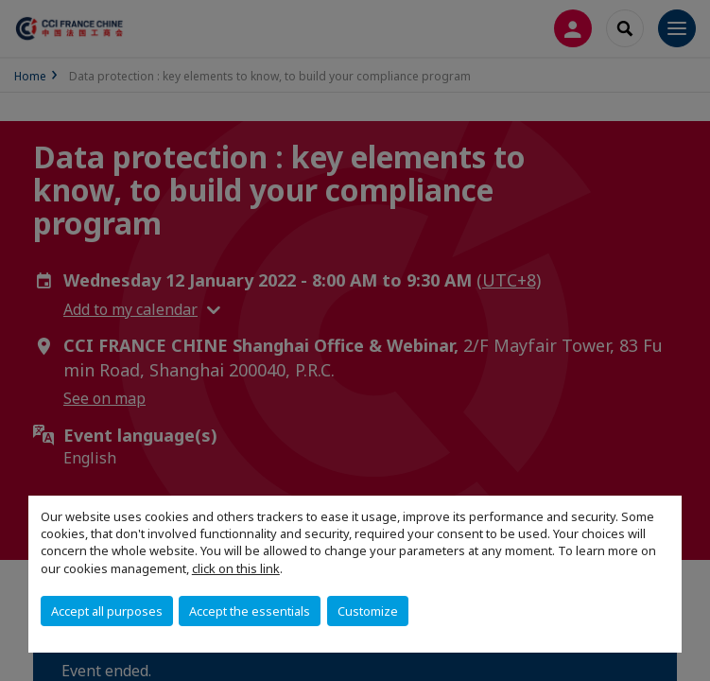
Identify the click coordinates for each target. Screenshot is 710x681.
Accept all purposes (107, 611)
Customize (368, 611)
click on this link (236, 568)
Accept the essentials (249, 611)
